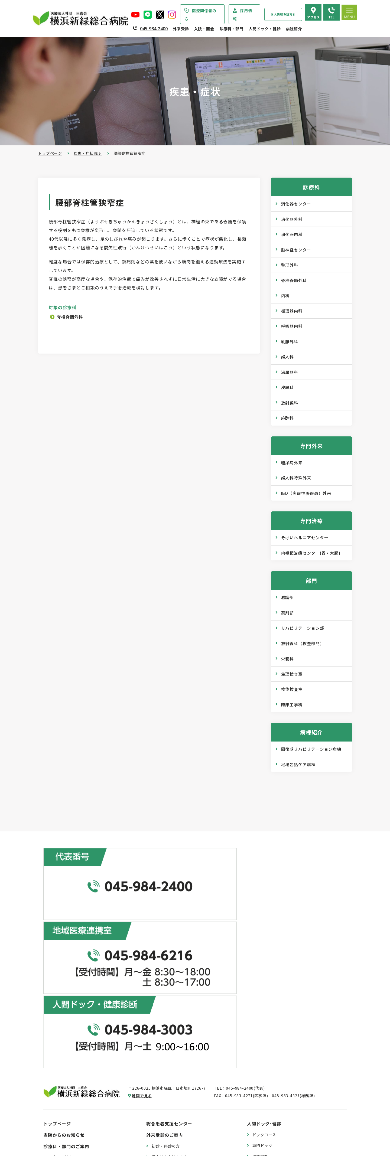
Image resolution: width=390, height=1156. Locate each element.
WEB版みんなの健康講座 (275, 1017)
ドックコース (264, 949)
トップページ (50, 153)
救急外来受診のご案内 (172, 1004)
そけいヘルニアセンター (305, 537)
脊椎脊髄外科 (71, 316)
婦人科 (287, 357)
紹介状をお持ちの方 (170, 971)
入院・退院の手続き (170, 1072)
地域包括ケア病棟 (298, 764)
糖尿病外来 (292, 462)
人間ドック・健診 (265, 28)
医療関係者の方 (200, 14)
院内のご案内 (264, 1064)
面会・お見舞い (166, 1115)
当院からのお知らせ (64, 949)
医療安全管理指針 (65, 1029)
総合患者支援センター (169, 938)
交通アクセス (264, 1074)
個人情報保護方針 (283, 14)
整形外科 (289, 265)
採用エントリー (266, 1110)
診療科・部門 (231, 28)
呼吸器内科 (292, 326)
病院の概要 (59, 1007)
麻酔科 (287, 418)
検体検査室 (292, 689)
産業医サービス (266, 981)
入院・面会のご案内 (167, 1061)
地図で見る (142, 910)
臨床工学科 (292, 704)
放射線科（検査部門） (302, 643)
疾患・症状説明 (88, 153)
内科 (285, 295)
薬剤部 (287, 613)
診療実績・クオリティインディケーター (85, 1097)
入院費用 (160, 1104)
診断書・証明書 (166, 1025)
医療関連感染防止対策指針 (73, 1040)
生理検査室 (292, 674)
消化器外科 (292, 219)
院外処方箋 (162, 1014)
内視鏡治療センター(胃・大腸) (311, 553)
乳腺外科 (289, 341)
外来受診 (181, 28)
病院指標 (57, 1119)
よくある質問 (264, 1085)
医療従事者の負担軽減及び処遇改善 (81, 1072)
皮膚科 (287, 387)
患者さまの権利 (63, 1050)
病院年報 (57, 1108)
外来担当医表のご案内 (172, 982)
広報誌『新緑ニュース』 (274, 1006)
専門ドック (262, 960)
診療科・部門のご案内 (66, 961)
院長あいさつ (61, 996)
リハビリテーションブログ (276, 1039)
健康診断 (260, 971)
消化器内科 (292, 234)
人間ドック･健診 (264, 938)
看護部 (287, 597)
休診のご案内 (164, 993)
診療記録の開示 (166, 1036)
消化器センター (296, 204)
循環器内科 (292, 311)
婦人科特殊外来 (296, 478)
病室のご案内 (164, 1093)
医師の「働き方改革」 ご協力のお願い (186, 1047)
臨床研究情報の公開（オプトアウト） (83, 1129)
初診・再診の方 (166, 960)
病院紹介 (294, 28)
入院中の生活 (164, 1083)
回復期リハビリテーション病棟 (311, 749)
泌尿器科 (289, 372)
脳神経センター (296, 250)
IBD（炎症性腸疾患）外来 (306, 493)
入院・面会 (204, 28)
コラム (258, 1028)
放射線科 (289, 403)
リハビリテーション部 (302, 628)
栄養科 (287, 658)
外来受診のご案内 (164, 949)
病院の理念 (59, 1018)
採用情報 (242, 14)
